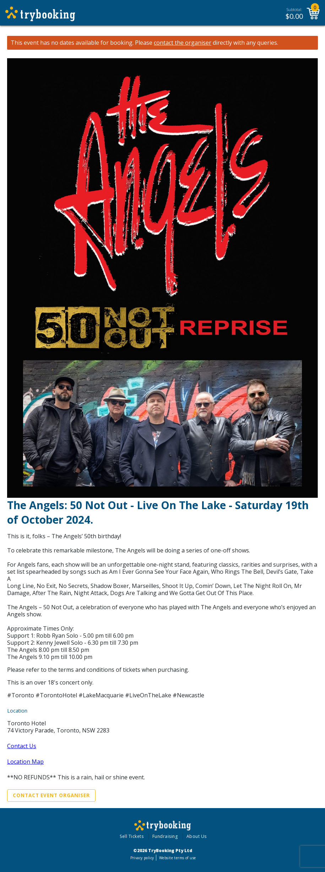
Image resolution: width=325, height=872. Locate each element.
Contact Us (21, 746)
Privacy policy (142, 857)
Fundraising (165, 836)
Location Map (25, 761)
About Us (196, 836)
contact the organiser (182, 42)
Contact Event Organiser (51, 795)
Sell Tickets (131, 836)
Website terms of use (177, 857)
